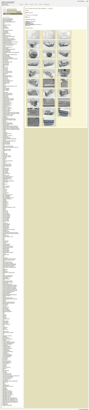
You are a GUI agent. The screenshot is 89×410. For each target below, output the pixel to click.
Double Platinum (5, 187)
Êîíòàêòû (32, 4)
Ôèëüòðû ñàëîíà (5, 249)
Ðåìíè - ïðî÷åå (5, 171)
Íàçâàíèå (5, 11)
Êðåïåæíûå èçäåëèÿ (6, 295)
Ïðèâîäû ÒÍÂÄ (5, 382)
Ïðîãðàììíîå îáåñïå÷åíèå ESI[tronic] (9, 39)
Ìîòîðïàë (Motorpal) (6, 278)
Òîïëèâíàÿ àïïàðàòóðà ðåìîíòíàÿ (8, 291)
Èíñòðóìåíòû (4, 372)
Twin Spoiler (4, 257)
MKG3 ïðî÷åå (5, 69)
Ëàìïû (3, 151)
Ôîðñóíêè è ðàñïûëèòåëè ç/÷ (8, 123)
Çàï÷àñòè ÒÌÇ (5, 379)
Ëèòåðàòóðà (5, 404)
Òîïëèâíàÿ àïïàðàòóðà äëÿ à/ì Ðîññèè (9, 286)
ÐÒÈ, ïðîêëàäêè (5, 370)
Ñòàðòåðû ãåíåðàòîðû (6, 198)
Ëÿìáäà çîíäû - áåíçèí (6, 155)
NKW (3, 255)
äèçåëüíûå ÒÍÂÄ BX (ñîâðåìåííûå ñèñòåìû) (10, 128)
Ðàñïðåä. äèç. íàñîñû (6, 107)
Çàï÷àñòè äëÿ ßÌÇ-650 (6, 373)
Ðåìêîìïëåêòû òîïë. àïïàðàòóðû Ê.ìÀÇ (9, 397)
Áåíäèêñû (4, 139)
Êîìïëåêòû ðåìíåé (5, 169)
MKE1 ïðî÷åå (5, 67)
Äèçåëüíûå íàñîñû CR (6, 101)
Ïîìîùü (36, 4)
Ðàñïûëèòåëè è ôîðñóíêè (7, 280)
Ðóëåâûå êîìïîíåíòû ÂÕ (6, 177)
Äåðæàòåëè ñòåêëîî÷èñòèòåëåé (8, 265)
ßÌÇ (3, 334)
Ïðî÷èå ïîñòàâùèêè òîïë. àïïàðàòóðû (9, 288)
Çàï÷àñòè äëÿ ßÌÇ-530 (6, 374)
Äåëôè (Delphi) (5, 304)
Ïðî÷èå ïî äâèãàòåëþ (6, 356)
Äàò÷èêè (4, 83)
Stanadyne (4, 315)
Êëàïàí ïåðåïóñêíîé (6, 293)
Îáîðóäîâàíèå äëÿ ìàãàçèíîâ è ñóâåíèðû (10, 58)
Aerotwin (4, 253)
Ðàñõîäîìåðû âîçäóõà (6, 163)
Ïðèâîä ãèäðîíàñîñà (6, 363)
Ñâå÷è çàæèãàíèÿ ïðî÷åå (7, 194)
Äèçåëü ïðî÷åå (5, 95)
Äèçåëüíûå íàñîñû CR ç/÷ (7, 102)
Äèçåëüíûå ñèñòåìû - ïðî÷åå (7, 114)
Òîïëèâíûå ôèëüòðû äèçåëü (7, 247)
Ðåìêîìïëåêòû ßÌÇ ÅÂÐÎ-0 (7, 391)
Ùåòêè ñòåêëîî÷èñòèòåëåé (7, 252)
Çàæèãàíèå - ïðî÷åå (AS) (7, 135)
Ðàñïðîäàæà (4, 357)
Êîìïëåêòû (4, 339)
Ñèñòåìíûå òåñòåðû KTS (7, 40)
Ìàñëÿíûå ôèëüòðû (6, 245)
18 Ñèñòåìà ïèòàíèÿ (6, 350)
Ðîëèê (3, 174)
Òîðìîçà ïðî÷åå (5, 211)
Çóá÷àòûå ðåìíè (5, 168)
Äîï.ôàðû (4, 130)
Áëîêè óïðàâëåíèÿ (5, 88)
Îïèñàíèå (26, 10)
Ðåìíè (3, 167)
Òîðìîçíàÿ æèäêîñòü (6, 214)
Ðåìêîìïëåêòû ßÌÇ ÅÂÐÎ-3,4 (7, 394)
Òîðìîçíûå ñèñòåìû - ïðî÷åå (7, 236)
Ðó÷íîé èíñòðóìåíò (6, 55)
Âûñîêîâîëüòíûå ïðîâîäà (6, 133)
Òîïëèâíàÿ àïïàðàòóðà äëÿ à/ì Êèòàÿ (9, 285)
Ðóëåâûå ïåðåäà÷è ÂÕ (7, 178)
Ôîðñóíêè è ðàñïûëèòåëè (7, 122)
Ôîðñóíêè (4, 25)
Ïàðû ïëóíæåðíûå (5, 28)
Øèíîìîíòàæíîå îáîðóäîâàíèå (7, 57)
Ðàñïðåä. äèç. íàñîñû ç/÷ (7, 108)
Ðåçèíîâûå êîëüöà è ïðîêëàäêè (8, 303)
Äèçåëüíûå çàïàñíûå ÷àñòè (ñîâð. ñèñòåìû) (10, 112)
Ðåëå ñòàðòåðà (5, 204)
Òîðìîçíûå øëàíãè (5, 213)
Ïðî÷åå (3, 159)
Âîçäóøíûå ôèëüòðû (6, 244)
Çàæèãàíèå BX (5, 136)
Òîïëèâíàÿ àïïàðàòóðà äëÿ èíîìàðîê (9, 287)
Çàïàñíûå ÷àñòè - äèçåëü (7, 115)
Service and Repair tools (7, 71)
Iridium (3, 188)
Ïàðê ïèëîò (4, 157)
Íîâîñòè (40, 4)
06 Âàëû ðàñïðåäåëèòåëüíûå (8, 343)
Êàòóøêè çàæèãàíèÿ (6, 137)
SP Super (4, 191)
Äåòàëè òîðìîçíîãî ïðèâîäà (7, 93)
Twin (3, 256)
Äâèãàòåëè (4, 336)
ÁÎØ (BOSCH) (5, 37)
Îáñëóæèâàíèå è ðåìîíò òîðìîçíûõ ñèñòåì (10, 232)
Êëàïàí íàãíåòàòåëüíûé (6, 292)
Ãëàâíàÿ (21, 4)
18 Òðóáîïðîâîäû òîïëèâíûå (7, 351)
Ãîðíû (3, 91)
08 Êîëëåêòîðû (5, 345)
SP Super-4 (4, 193)
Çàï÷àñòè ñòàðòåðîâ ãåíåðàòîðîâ (9, 140)
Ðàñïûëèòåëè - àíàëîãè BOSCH (8, 272)
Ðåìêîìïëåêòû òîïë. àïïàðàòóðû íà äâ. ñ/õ (10, 400)
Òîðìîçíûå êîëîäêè (5, 220)
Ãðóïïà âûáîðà (5, 92)
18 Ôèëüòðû (4, 352)
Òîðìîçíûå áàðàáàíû (6, 216)
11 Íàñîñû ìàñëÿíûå (6, 347)
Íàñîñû (3, 85)
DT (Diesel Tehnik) (6, 318)
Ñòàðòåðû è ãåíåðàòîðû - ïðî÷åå (8, 207)
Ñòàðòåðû (4, 205)
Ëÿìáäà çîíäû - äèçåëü (6, 156)
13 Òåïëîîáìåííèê (5, 349)
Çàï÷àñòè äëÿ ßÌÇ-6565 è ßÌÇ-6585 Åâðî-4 (10, 375)
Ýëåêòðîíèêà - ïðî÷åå (6, 150)
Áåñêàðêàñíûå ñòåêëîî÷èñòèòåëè (9, 258)
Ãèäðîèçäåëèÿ (5, 31)
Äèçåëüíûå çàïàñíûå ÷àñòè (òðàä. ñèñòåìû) (10, 113)
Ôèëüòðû (4, 242)
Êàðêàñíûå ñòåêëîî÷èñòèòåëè (8, 259)
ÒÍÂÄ (3, 23)
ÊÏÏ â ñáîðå (4, 359)
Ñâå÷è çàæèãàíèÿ (6, 186)
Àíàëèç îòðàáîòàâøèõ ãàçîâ (7, 45)
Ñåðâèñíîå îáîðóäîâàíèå (7, 311)
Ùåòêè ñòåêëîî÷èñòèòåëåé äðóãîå (9, 264)
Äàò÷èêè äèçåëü (5, 79)
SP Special (4, 190)
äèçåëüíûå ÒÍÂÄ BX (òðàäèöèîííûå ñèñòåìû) (11, 129)
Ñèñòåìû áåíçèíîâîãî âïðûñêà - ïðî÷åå (9, 86)
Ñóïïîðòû (4, 208)
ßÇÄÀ (3, 22)
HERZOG (4, 328)
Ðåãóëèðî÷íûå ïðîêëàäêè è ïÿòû (8, 302)
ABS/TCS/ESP (5, 59)
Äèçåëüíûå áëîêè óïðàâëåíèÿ (8, 98)
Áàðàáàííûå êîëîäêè (6, 224)
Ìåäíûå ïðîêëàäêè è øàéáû (7, 297)
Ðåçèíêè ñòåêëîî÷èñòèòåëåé (8, 266)
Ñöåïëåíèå (4, 366)
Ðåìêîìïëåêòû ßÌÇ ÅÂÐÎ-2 (7, 393)
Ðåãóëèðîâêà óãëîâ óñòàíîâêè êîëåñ (9, 54)
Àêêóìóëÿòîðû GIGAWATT (7, 76)
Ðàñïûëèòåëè (5, 27)
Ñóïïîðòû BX (4, 210)
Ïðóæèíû (4, 34)
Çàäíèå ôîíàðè (5, 181)
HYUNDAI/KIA (5, 329)
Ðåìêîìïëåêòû (5, 389)
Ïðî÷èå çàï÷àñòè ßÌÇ (6, 367)
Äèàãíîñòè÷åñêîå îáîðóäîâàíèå (8, 38)
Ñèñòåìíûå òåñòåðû (6, 56)
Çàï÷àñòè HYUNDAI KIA (7, 377)
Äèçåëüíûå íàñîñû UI (6, 103)
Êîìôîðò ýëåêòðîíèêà (6, 143)
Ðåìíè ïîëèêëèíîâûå (6, 173)
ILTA (3, 330)
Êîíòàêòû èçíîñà (5, 226)
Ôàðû (3, 185)
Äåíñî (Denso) (5, 305)
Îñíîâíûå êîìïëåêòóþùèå (6, 276)
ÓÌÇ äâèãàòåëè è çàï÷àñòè (7, 386)
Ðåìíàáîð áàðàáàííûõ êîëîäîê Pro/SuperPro (10, 233)
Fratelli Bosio (5, 327)
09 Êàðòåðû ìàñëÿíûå (6, 346)
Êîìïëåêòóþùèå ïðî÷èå (6, 35)
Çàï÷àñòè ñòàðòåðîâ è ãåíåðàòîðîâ (9, 138)
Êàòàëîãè (4, 371)
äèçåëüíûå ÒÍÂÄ (5, 125)
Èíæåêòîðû (4, 116)
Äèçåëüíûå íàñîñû (5, 100)
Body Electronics (5, 62)
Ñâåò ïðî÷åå (4, 179)
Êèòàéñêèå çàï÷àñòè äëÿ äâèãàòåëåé (10, 380)
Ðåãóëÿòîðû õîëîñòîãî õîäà (7, 80)
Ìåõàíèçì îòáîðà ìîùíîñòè (7, 361)
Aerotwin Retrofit (5, 254)
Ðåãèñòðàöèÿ (46, 4)
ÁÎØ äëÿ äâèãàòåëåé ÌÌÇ (7, 20)
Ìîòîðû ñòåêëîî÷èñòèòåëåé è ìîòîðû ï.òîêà (10, 147)
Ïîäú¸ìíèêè (4, 53)
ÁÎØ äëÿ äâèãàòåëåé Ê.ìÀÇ (7, 19)
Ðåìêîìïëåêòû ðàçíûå (6, 396)
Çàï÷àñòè (4, 306)
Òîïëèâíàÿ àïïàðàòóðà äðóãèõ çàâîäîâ (9, 290)
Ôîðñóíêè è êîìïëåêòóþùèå (7, 275)
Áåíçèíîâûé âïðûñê (6, 81)
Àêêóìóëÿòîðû (5, 73)
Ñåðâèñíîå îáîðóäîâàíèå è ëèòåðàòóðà (10, 402)
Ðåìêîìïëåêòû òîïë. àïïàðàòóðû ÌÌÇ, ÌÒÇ (10, 398)
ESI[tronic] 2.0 (5, 403)
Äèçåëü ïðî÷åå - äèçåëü (7, 165)
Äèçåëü (3, 46)
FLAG (3, 326)
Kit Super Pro (5, 222)
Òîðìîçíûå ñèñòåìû (6, 227)
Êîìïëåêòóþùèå (5, 32)
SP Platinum (4, 189)
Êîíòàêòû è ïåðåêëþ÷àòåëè (7, 146)
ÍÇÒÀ (3, 273)
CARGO (4, 316)
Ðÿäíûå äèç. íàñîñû (6, 109)
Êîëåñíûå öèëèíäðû (6, 141)
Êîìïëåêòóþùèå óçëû (6, 33)
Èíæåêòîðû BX (5, 117)
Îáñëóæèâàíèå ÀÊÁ (6, 51)
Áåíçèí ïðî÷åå (5, 77)
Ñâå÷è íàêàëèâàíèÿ (6, 195)
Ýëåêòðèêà (4, 388)
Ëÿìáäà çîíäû (4, 153)
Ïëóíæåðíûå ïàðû (5, 97)
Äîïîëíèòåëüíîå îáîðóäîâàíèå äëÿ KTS (9, 43)
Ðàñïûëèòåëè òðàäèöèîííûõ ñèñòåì (9, 119)
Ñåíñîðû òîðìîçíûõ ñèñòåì (7, 61)
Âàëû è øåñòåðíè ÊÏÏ (6, 360)
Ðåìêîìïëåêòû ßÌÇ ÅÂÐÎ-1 (7, 392)
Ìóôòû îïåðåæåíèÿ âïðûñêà (7, 30)
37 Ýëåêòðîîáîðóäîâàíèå (7, 355)
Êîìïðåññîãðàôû (5, 48)
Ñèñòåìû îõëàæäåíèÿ (6, 149)
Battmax (4, 74)
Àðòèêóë (5, 9)
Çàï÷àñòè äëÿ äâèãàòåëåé (7, 376)
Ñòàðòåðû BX (5, 206)
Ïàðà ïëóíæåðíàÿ (5, 321)
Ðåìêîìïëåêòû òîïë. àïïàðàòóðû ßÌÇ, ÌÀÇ (10, 399)
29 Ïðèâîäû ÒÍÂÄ (5, 353)
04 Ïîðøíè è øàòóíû (6, 340)
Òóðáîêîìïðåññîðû (5, 385)
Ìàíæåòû (4, 296)
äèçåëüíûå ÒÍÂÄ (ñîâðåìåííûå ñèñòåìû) (10, 126)
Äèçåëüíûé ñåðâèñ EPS (7, 47)
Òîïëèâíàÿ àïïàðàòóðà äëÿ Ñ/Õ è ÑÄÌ (9, 289)
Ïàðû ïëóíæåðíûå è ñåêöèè (7, 281)
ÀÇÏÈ (3, 268)
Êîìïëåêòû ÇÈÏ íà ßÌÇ (6, 390)
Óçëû (3, 237)
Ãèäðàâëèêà (5, 230)
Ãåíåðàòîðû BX (5, 201)
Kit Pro (3, 221)
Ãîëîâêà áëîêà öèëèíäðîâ (7, 338)
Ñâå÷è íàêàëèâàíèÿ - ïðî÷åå (7, 197)
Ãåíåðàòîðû (4, 200)
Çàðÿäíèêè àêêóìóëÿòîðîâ (7, 160)
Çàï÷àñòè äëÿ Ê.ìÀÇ (6, 378)
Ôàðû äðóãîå (5, 241)
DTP (3, 319)
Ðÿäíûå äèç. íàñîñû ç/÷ (6, 110)
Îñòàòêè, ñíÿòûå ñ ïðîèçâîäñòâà (8, 36)
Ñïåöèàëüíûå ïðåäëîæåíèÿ (7, 18)
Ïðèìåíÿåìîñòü (7, 13)
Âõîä (87, 1)
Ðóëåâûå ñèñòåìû (6, 175)
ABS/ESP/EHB (5, 228)
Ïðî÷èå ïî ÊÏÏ (4, 364)
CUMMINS (4, 317)
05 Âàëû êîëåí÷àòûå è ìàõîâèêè (8, 342)
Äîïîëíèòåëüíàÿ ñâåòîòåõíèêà (8, 180)
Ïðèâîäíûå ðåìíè (5, 170)
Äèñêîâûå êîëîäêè (5, 225)
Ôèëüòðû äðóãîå (5, 248)
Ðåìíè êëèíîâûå (5, 172)
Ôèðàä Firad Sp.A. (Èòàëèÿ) (8, 332)
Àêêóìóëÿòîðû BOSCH (6, 75)
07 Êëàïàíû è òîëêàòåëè (7, 344)
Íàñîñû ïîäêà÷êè (5, 106)
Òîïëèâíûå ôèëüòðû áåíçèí (7, 246)
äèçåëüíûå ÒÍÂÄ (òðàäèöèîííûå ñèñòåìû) (10, 127)
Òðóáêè (4, 384)
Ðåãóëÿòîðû (4, 202)
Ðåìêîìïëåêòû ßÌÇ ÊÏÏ (6, 395)
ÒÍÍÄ (3, 29)
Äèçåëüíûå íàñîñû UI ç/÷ (7, 105)
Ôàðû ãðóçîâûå (5, 240)
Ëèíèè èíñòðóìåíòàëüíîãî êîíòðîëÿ (8, 49)
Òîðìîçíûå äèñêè (5, 218)
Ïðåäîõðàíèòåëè (5, 64)
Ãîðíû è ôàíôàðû (5, 90)
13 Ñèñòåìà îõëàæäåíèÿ (7, 348)
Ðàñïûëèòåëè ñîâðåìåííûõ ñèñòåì (8, 118)
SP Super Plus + (5, 192)
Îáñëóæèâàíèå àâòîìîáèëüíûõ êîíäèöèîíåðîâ (10, 52)
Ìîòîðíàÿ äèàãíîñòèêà (6, 50)
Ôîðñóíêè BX (5, 121)
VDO (3, 333)
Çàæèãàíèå (4, 132)
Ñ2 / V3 (3, 260)
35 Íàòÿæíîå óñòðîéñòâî (7, 354)
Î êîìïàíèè (26, 4)
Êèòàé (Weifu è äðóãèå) (7, 284)
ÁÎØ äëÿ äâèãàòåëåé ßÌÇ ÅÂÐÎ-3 (9, 21)
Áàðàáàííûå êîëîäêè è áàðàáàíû (8, 229)
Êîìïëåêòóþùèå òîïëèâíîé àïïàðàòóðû (9, 294)
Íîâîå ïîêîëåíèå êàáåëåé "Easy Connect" (10, 41)
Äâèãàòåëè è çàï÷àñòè (7, 335)
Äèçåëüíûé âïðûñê (6, 111)
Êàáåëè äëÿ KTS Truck (7, 42)
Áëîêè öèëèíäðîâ (5, 337)
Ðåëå (3, 66)
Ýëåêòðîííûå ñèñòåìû (6, 24)
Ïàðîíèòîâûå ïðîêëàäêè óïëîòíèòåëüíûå (9, 298)
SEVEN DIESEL (5, 331)
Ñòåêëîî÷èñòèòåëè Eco (7, 261)
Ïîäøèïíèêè (4, 299)
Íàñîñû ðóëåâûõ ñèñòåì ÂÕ (7, 176)
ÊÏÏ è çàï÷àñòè (5, 358)
